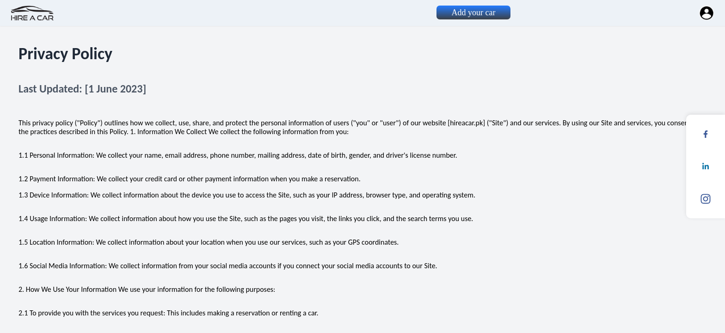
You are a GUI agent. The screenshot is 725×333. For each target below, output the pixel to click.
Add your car (474, 12)
